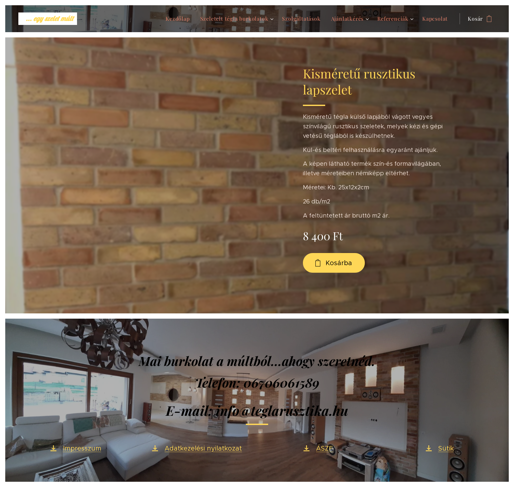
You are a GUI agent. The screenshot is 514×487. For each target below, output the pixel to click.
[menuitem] (179, 19)
